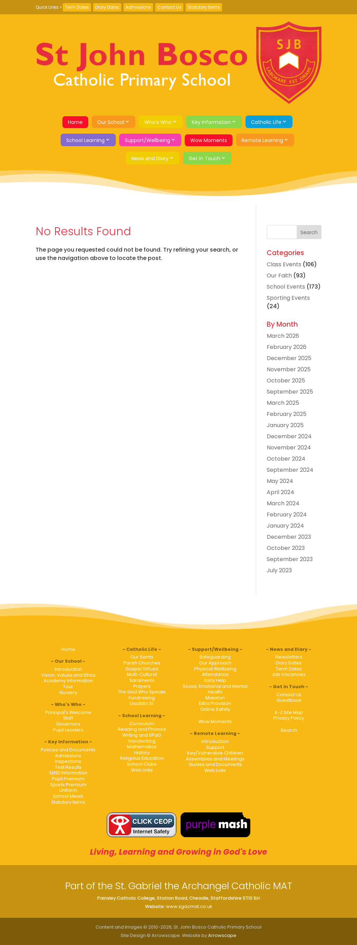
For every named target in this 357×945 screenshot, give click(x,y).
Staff (68, 718)
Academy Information (68, 681)
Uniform (68, 790)
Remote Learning (262, 140)
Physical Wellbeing (215, 669)
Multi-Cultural (142, 674)
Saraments (141, 680)
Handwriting (141, 741)
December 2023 (289, 537)
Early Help (215, 680)
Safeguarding (215, 657)
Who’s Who (158, 122)
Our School (110, 122)
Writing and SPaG (141, 735)
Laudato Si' (142, 703)
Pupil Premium (68, 779)
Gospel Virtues (141, 669)
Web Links (142, 770)
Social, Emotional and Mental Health (215, 689)
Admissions (138, 7)
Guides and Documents (215, 764)
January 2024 (285, 526)
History (142, 753)
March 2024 (283, 503)
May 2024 (280, 481)
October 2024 (286, 459)
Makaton (215, 698)
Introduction (68, 669)
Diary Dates (107, 7)
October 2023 (286, 548)
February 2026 (286, 347)
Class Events (284, 264)
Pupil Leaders (68, 730)
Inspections (68, 761)
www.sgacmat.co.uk (189, 906)
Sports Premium (68, 785)
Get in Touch (204, 158)
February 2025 (286, 414)
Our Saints (141, 657)
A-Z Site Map (288, 712)
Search (289, 730)
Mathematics (142, 747)
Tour (68, 687)
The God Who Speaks (142, 692)
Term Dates (77, 7)
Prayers (142, 686)
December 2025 (289, 358)
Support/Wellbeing (147, 140)
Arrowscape (222, 935)
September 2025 (290, 392)
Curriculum (141, 724)
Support (215, 747)
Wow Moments (208, 140)
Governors (68, 724)
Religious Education (142, 758)
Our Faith (279, 275)
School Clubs (142, 764)
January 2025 (285, 425)
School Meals (68, 796)
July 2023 (279, 570)
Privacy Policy (288, 718)
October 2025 (286, 381)
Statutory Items (204, 7)
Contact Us (169, 7)
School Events (286, 287)
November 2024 (289, 448)
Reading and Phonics (142, 729)
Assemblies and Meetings (215, 759)
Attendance (215, 674)
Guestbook (288, 700)
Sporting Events (288, 298)
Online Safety (215, 709)
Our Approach (215, 663)
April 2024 (280, 492)
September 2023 (290, 559)
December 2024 (289, 436)
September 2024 (290, 470)
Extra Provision (215, 703)
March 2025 (283, 403)
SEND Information (68, 773)
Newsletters (288, 657)
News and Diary (149, 158)
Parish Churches (141, 663)
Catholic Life (266, 122)
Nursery (68, 692)
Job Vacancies (289, 674)
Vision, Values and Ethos (68, 675)
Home (75, 122)
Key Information (211, 122)
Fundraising (142, 698)
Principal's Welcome (68, 712)
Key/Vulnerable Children (215, 753)
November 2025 (289, 369)
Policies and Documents (68, 750)
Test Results (68, 767)
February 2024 (287, 515)
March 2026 (283, 336)
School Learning (85, 140)
